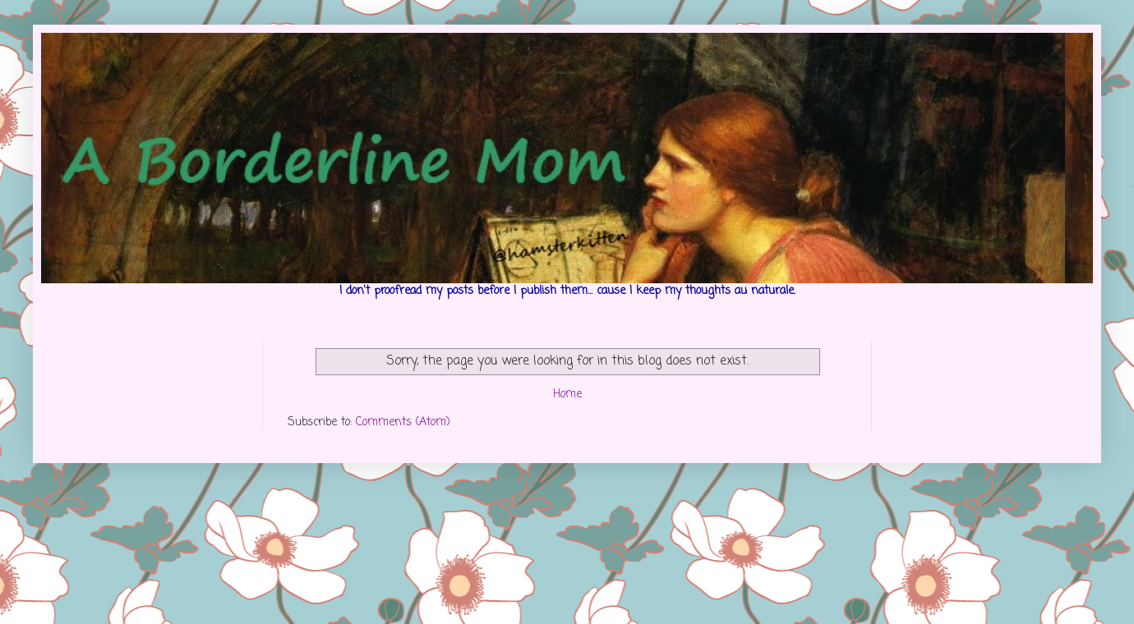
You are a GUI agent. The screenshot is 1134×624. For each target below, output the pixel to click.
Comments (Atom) (403, 422)
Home (567, 394)
